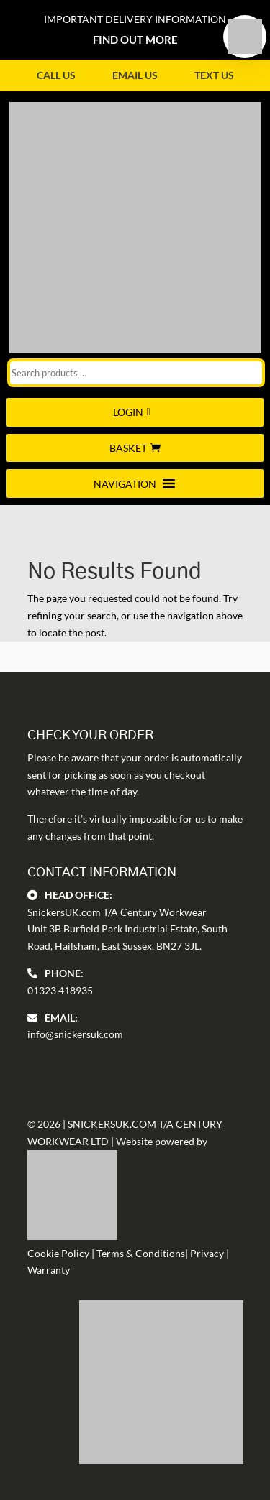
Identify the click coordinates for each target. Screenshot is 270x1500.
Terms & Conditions (140, 1253)
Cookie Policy (58, 1253)
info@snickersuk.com (75, 1034)
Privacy (207, 1253)
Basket (128, 448)
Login (128, 412)
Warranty (48, 1270)
